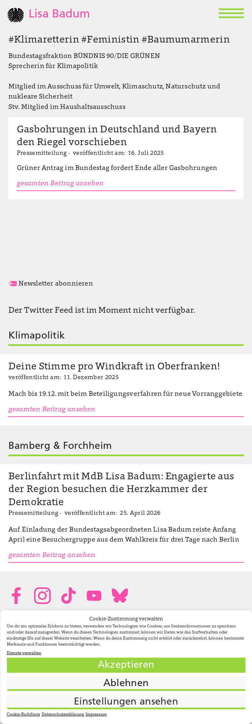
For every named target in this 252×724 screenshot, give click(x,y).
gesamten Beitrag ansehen (60, 183)
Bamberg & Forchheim (60, 446)
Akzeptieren (126, 665)
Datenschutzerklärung (63, 715)
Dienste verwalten (24, 653)
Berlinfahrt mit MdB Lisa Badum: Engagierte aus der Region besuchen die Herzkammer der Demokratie (121, 489)
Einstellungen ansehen (126, 702)
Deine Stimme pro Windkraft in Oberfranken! (114, 367)
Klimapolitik (36, 336)
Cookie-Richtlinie (23, 715)
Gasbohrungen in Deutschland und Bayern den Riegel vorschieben (117, 136)
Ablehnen (126, 683)
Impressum (96, 715)
